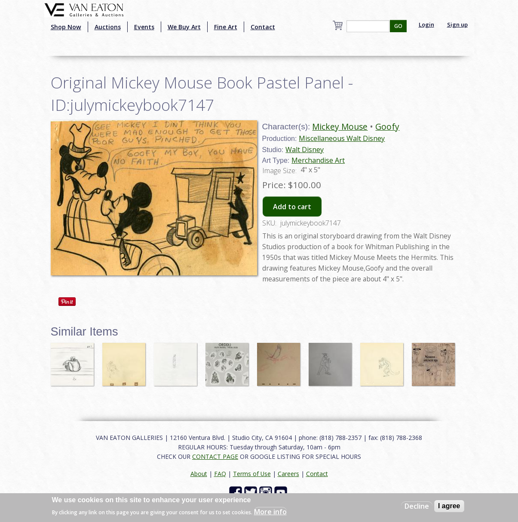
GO (398, 26)
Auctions (108, 27)
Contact (263, 27)
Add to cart (292, 206)
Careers (288, 474)
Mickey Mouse (340, 126)
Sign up (457, 24)
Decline (417, 506)
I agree (449, 506)
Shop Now (66, 27)
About (198, 474)
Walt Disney (304, 149)
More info (270, 511)
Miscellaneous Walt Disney (342, 138)
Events (144, 27)
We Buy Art (184, 27)
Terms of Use (252, 474)
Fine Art (225, 27)
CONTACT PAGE (215, 456)
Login (426, 24)
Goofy (387, 126)
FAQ (220, 474)
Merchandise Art (318, 160)
